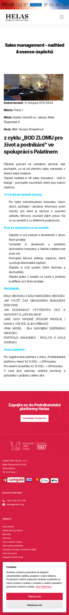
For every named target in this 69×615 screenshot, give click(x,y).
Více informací (43, 586)
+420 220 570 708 (13, 500)
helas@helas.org (13, 504)
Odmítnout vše (34, 605)
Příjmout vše (34, 596)
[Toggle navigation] (61, 17)
